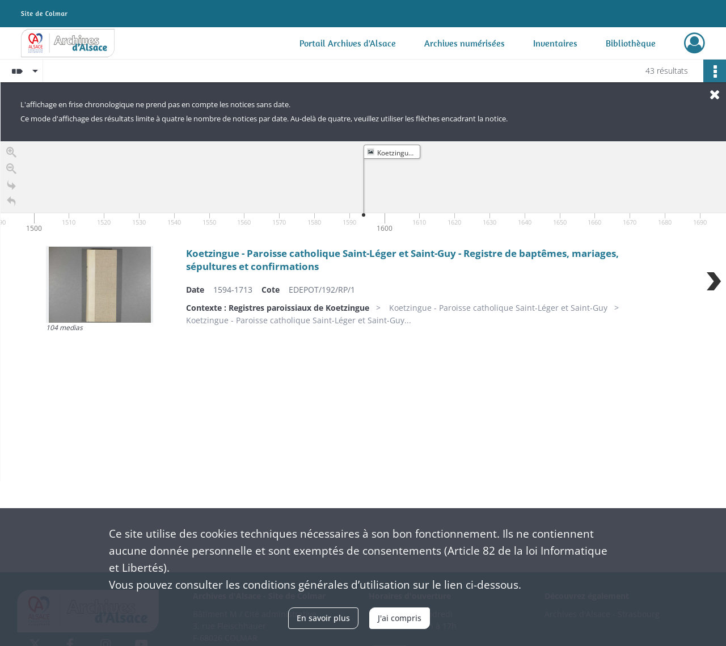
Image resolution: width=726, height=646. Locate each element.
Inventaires (555, 43)
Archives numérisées (464, 43)
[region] (363, 311)
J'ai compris (399, 618)
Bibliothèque (631, 43)
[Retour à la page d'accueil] (11, 204)
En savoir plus (323, 618)
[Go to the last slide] (11, 187)
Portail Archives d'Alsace (347, 43)
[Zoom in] (11, 154)
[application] (363, 188)
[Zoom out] (11, 171)
